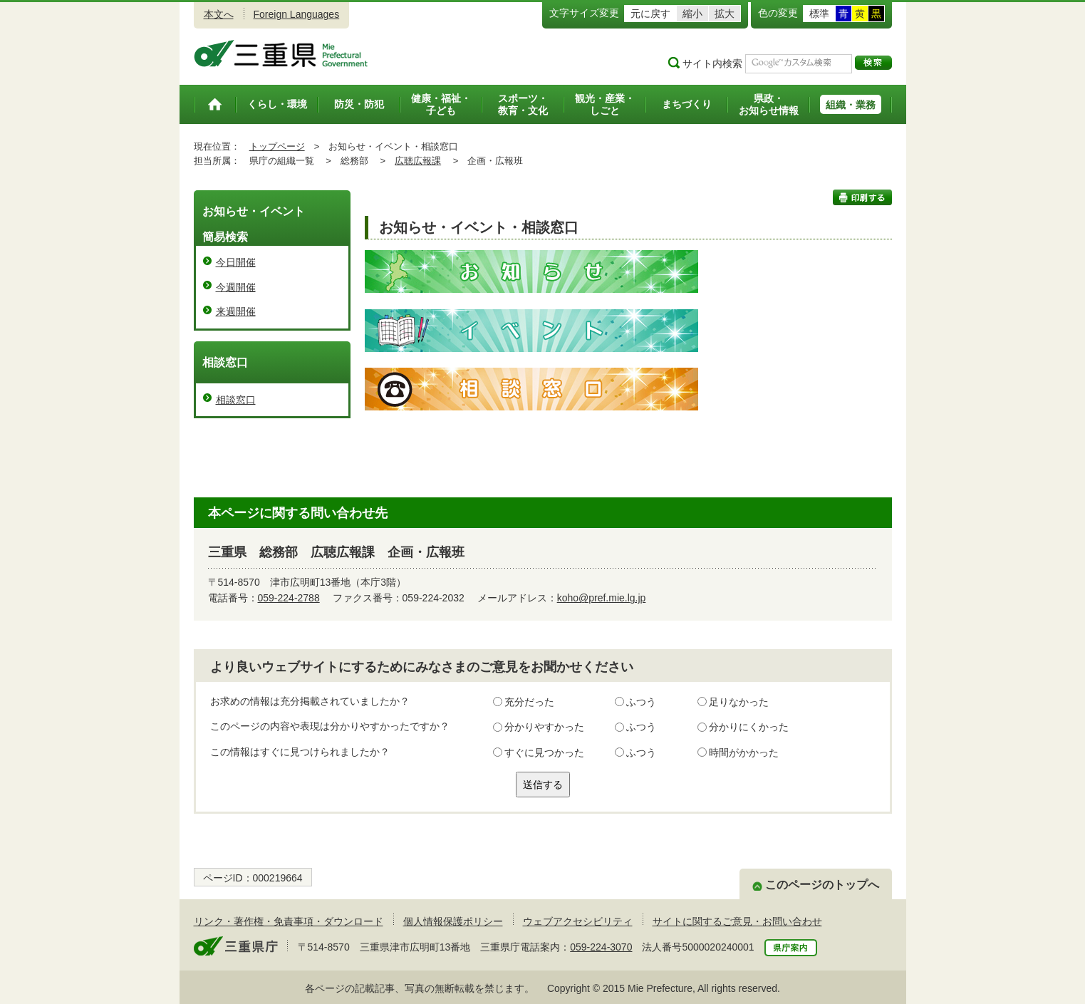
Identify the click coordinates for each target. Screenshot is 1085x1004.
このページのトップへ (822, 885)
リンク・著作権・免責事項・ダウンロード (288, 921)
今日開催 (236, 262)
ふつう (641, 702)
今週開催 (236, 287)
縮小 (692, 13)
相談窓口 (236, 399)
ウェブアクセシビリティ (578, 921)
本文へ (219, 14)
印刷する (862, 197)
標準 (819, 13)
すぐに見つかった (544, 752)
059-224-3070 (601, 947)
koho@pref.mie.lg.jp (601, 598)
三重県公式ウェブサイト (281, 53)
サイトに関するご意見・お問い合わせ (737, 921)
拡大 (724, 13)
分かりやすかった (544, 727)
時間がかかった (744, 752)
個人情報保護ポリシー (453, 921)
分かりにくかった (749, 727)
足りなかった (739, 702)
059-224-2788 (289, 598)
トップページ (277, 146)
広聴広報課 (418, 160)
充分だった (529, 702)
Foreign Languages (297, 14)
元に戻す (650, 13)
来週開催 (236, 311)
